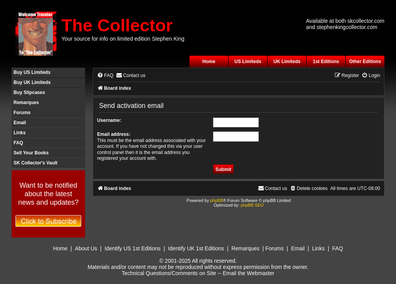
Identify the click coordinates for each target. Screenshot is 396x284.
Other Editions (365, 61)
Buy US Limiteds (32, 72)
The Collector (117, 25)
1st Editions (326, 61)
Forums (22, 112)
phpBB (216, 200)
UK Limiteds (286, 61)
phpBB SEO (252, 205)
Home (208, 61)
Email (20, 122)
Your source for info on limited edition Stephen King (122, 39)
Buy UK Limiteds (32, 82)
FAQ (18, 142)
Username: (109, 120)
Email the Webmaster (249, 273)
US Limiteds (247, 61)
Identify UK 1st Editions (196, 248)
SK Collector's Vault (36, 163)
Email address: (113, 134)
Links (20, 132)
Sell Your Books (31, 153)
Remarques (26, 102)
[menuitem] (105, 75)
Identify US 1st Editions (132, 248)
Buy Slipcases (29, 92)
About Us (86, 248)
